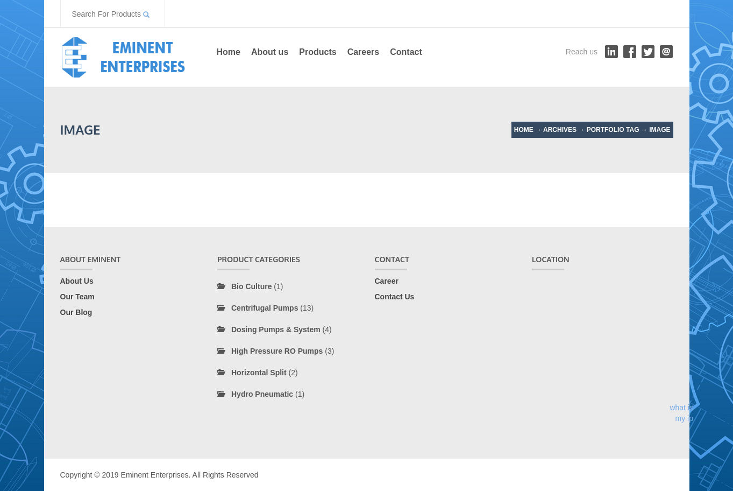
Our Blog (76, 312)
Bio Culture (251, 286)
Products (317, 52)
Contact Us (395, 296)
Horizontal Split (259, 372)
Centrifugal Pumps (264, 308)
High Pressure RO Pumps (277, 351)
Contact (406, 52)
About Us (77, 281)
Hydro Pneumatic (262, 394)
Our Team (77, 296)
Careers (363, 52)
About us (269, 52)
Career (386, 281)
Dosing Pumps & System (276, 329)
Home (228, 52)
